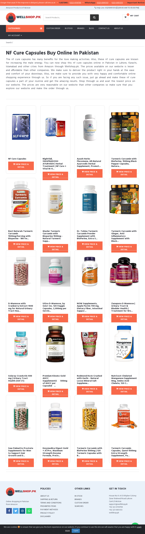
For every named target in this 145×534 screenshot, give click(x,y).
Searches (79, 506)
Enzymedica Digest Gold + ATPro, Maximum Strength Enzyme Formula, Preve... (55, 452)
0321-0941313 (110, 2)
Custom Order (53, 28)
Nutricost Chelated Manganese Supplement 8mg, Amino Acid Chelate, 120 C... (124, 379)
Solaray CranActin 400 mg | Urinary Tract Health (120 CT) (20, 378)
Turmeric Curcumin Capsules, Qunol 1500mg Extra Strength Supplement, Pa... (123, 452)
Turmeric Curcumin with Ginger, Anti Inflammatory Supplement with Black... (124, 236)
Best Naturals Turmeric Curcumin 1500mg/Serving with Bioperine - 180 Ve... (20, 235)
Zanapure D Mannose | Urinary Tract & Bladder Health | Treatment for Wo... (123, 307)
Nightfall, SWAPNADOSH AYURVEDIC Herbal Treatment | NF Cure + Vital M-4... (54, 164)
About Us (118, 28)
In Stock (69, 28)
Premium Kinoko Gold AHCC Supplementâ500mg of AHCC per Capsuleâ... (55, 381)
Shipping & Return (48, 499)
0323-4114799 (83, 2)
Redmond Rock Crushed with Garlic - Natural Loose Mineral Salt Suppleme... (89, 379)
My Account (15, 35)
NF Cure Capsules (17, 159)
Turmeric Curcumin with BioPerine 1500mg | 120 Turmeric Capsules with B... (89, 452)
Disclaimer (45, 516)
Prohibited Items (48, 506)
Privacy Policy (47, 513)
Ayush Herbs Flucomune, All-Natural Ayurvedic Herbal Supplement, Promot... (89, 162)
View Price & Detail (21, 166)
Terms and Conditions (50, 502)
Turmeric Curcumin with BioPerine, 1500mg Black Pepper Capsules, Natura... (124, 162)
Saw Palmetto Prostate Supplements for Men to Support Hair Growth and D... (20, 452)
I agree (75, 530)
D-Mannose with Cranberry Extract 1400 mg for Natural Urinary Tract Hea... (20, 307)
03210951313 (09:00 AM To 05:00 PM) (122, 8)
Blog (91, 28)
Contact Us (104, 28)
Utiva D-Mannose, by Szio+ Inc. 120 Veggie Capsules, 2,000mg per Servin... (54, 307)
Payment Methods (49, 509)
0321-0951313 (124, 2)
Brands (80, 28)
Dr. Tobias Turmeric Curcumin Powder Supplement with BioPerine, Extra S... (87, 235)
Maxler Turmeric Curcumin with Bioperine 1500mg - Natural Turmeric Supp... (53, 236)
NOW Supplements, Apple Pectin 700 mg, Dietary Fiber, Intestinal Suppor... (89, 307)
